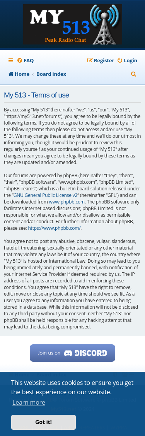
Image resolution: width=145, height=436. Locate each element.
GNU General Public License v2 (46, 195)
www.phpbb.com (66, 201)
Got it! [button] (43, 422)
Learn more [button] (28, 402)
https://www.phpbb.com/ (54, 228)
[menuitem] (25, 60)
